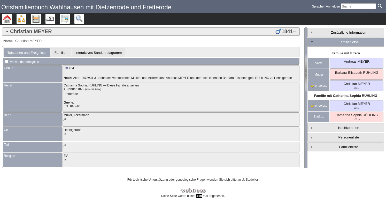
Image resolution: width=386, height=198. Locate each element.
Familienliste (348, 147)
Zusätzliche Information (348, 32)
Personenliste (348, 137)
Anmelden (333, 6)
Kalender (55, 19)
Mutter (318, 74)
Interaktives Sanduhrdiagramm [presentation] (98, 53)
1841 (72, 68)
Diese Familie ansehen (123, 85)
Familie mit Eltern (345, 53)
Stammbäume (11, 19)
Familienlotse (349, 42)
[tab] (151, 31)
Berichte (69, 19)
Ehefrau (318, 117)
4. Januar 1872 (74, 89)
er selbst (319, 85)
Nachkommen (348, 128)
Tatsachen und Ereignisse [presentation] (27, 53)
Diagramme (26, 19)
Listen (40, 19)
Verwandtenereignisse (22, 62)
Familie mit (345, 96)
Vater (318, 63)
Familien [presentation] (61, 53)
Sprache (318, 6)
